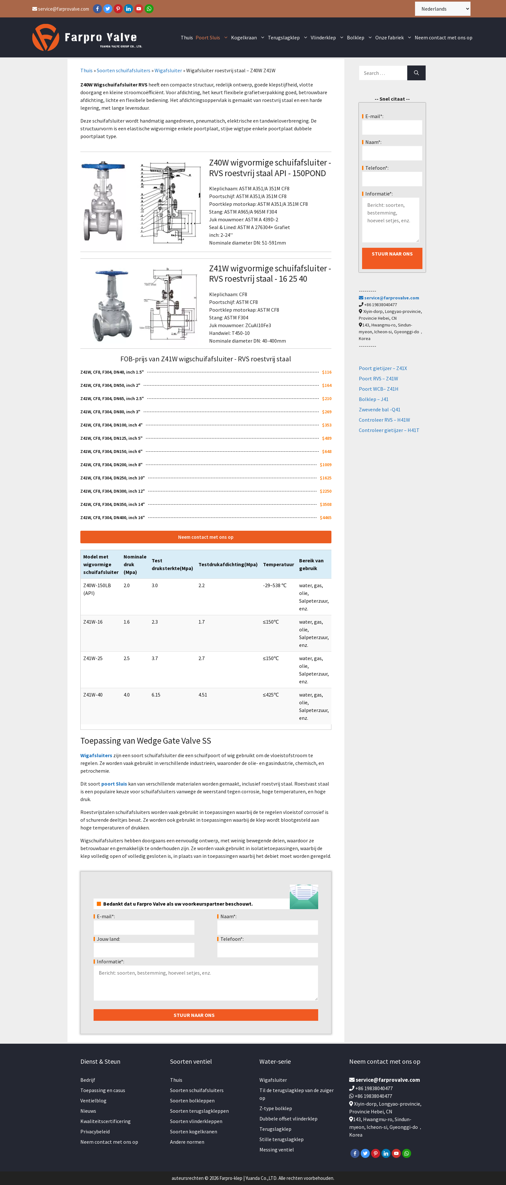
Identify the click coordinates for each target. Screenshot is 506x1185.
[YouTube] (138, 8)
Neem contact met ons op (443, 37)
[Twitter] (107, 8)
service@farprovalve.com (60, 9)
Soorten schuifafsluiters (123, 70)
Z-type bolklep (275, 1108)
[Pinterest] (118, 8)
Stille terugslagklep (281, 1139)
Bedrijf (87, 1080)
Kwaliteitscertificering (105, 1121)
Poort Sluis (213, 37)
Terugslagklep (288, 37)
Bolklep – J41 (374, 399)
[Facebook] (97, 8)
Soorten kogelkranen (193, 1131)
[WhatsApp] (149, 8)
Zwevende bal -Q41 (379, 409)
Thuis (187, 37)
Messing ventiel (276, 1149)
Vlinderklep (328, 37)
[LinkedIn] (128, 8)
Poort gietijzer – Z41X (383, 368)
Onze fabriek (394, 37)
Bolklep (360, 37)
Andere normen (187, 1142)
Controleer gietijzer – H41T (389, 430)
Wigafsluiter (168, 70)
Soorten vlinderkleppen (196, 1121)
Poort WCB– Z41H (379, 389)
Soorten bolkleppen (192, 1100)
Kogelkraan (249, 37)
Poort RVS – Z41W (378, 378)
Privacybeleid (95, 1131)
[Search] (416, 72)
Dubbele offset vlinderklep (288, 1118)
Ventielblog (93, 1100)
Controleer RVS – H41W (384, 420)
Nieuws (88, 1111)
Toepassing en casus (102, 1090)
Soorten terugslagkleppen (199, 1111)
